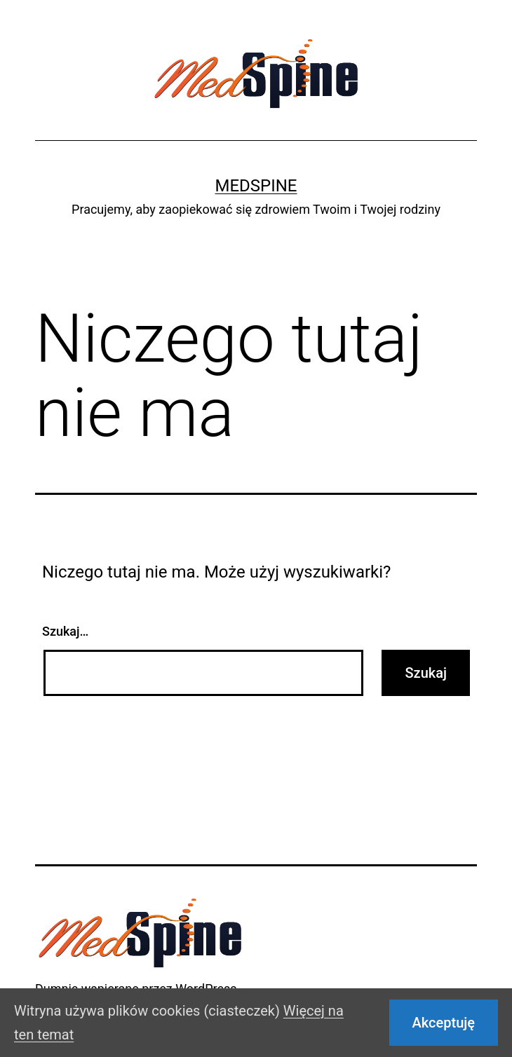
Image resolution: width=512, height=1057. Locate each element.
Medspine (256, 186)
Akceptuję (443, 1022)
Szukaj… (65, 631)
